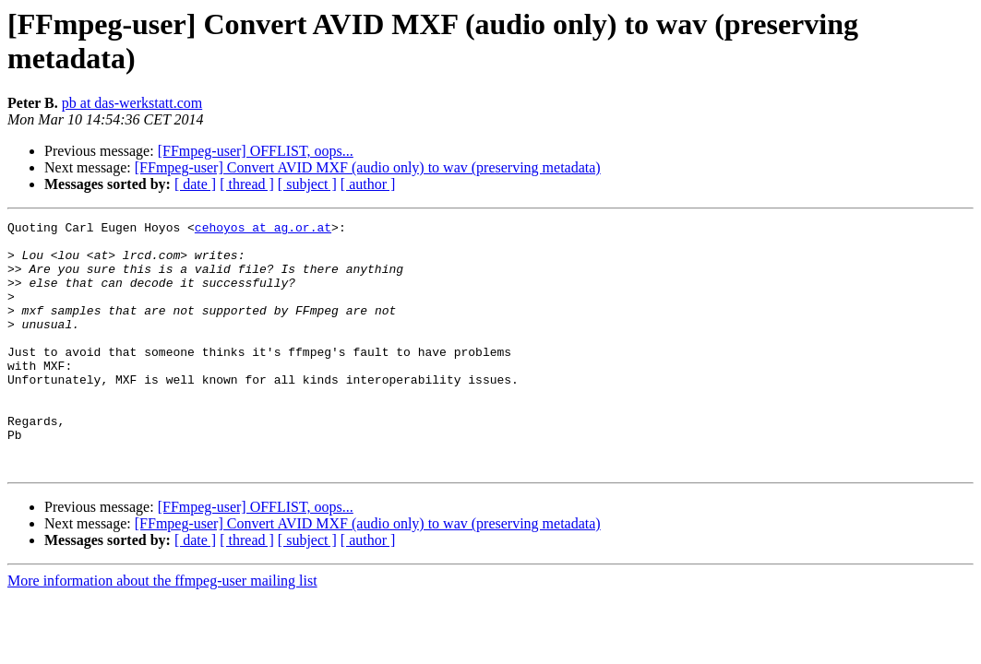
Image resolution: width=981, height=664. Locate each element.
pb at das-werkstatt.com (132, 103)
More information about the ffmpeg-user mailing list (162, 630)
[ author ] (368, 184)
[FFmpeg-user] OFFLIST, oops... (255, 151)
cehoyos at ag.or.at (263, 229)
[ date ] (195, 184)
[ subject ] (307, 184)
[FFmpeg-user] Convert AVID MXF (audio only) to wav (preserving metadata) (368, 167)
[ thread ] (247, 184)
